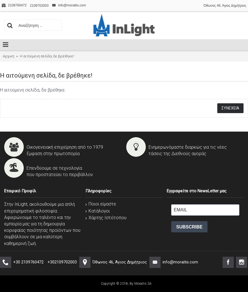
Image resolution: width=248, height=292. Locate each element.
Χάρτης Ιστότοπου (106, 217)
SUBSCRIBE (189, 227)
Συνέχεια (230, 108)
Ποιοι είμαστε (100, 204)
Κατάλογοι (97, 211)
